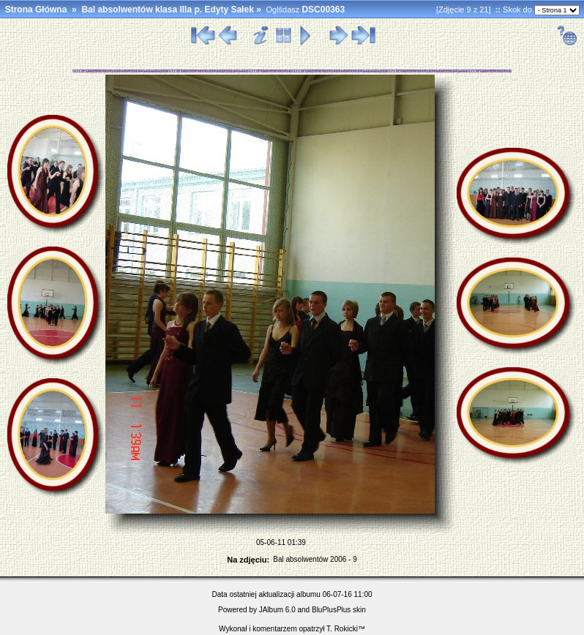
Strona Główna (36, 9)
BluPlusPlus (331, 610)
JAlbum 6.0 (277, 610)
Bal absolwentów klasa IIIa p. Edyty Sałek (167, 9)
